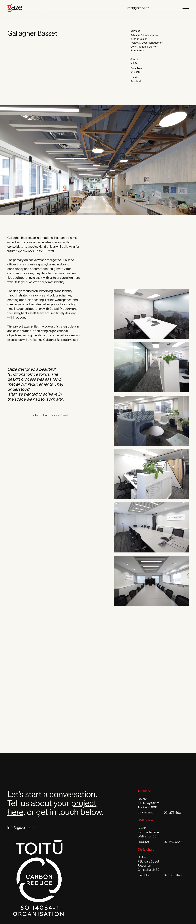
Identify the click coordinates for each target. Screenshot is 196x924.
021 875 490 (172, 812)
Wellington (145, 820)
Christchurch (147, 849)
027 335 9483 (173, 875)
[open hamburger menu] (184, 8)
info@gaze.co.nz (138, 7)
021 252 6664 (173, 841)
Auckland (144, 791)
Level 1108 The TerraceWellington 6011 (148, 832)
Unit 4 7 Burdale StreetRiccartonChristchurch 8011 (150, 863)
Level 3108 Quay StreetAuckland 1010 (148, 803)
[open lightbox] (151, 314)
